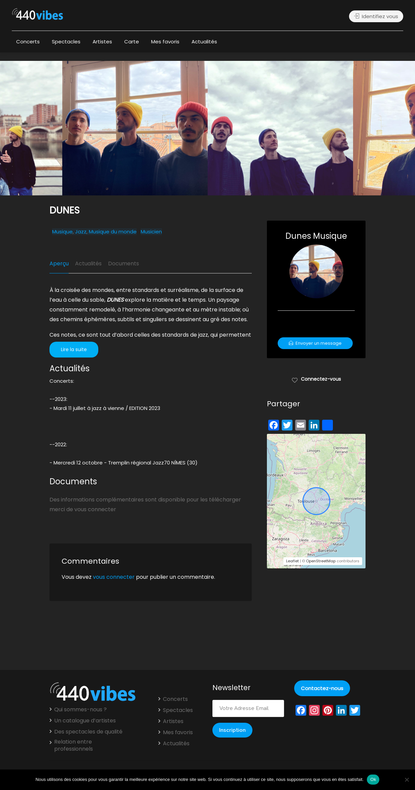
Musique (62, 231)
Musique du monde (113, 231)
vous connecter (114, 577)
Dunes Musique (316, 235)
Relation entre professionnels (73, 745)
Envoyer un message (315, 343)
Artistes (102, 41)
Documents (123, 263)
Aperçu (59, 263)
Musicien (151, 231)
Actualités (204, 41)
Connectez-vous (316, 378)
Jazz (81, 231)
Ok (373, 779)
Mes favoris (165, 41)
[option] (280, 128)
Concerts (28, 41)
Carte (131, 41)
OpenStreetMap (321, 561)
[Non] (406, 779)
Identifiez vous (376, 16)
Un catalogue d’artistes (85, 720)
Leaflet (292, 561)
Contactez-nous (322, 688)
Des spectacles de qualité (88, 732)
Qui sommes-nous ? (80, 709)
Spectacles (66, 41)
